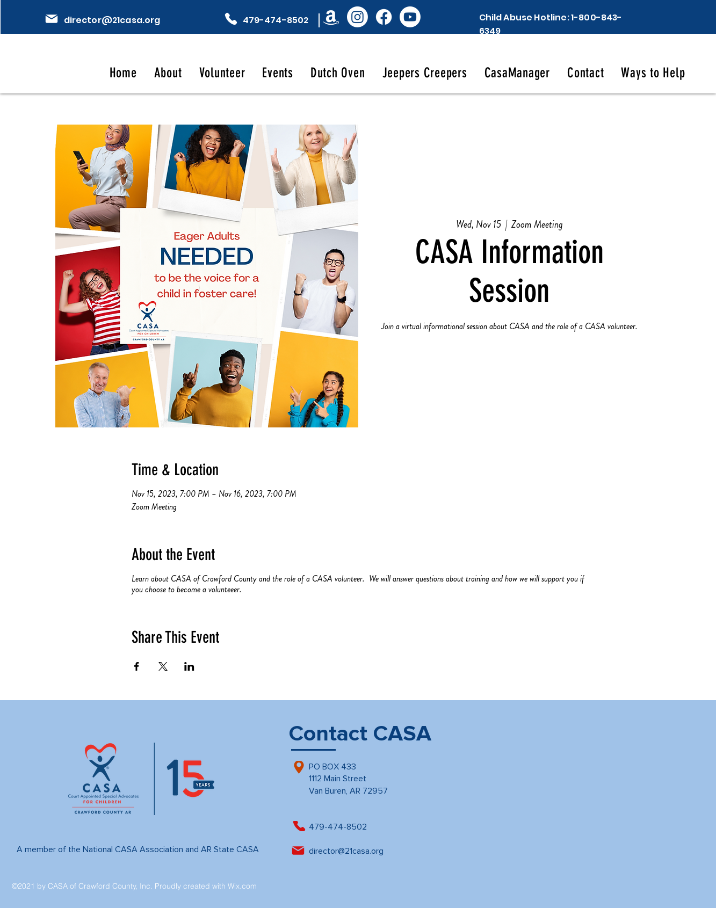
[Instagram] (357, 16)
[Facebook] (383, 16)
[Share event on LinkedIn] (189, 666)
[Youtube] (410, 16)
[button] (168, 73)
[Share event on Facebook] (137, 666)
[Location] (299, 767)
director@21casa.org (112, 20)
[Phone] (231, 19)
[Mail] (51, 19)
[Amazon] (331, 16)
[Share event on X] (163, 666)
